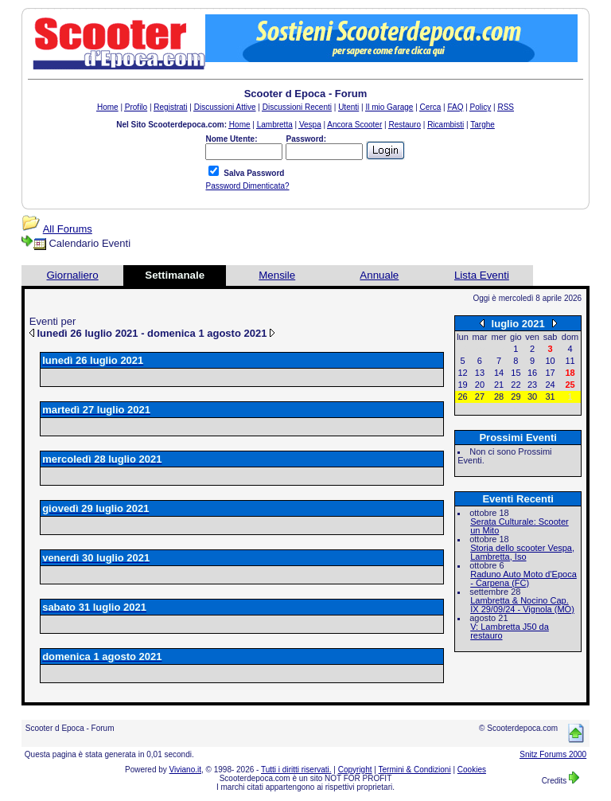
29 (515, 396)
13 (480, 372)
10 (550, 360)
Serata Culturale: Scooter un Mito (519, 526)
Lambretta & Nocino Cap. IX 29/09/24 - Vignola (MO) (522, 605)
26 (462, 396)
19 (462, 384)
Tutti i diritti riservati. (296, 769)
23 (532, 384)
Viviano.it (185, 769)
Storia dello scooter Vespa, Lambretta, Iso (522, 552)
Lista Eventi (481, 275)
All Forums (67, 229)
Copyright (355, 769)
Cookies (471, 769)
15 (515, 372)
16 (532, 372)
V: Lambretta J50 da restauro (509, 631)
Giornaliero (72, 275)
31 (550, 396)
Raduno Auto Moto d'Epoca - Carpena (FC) (523, 578)
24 (550, 384)
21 (499, 384)
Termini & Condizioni (415, 769)
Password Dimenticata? (247, 186)
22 (515, 384)
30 (532, 396)
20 (480, 384)
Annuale (379, 275)
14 (499, 372)
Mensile (277, 275)
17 (550, 372)
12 (462, 372)
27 (480, 396)
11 (569, 360)
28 (499, 396)
